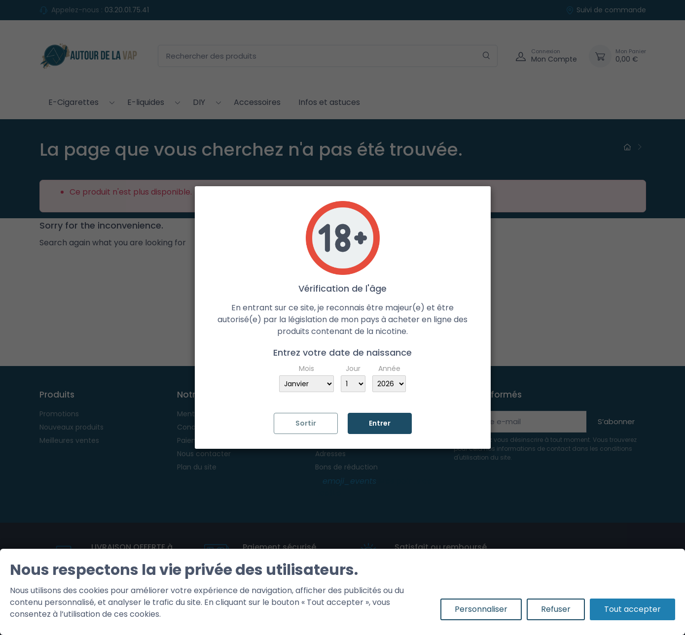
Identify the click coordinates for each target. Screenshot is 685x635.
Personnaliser (481, 609)
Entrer (380, 423)
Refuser (556, 609)
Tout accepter (632, 609)
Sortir (305, 423)
